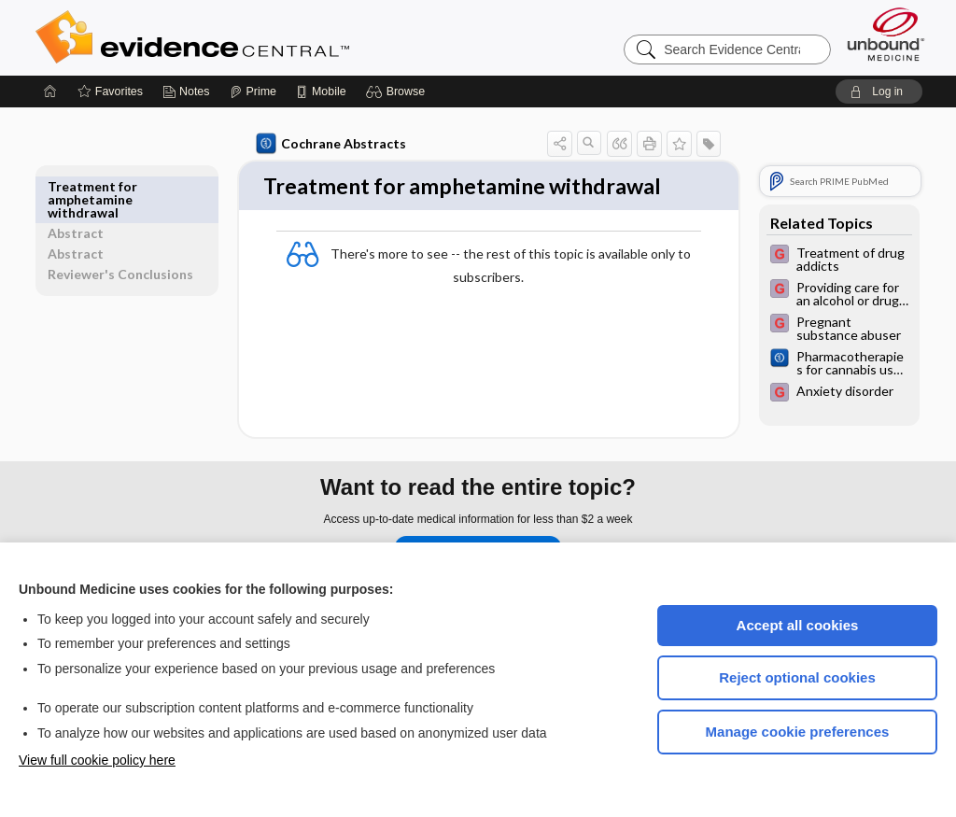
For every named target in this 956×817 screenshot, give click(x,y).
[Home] (50, 91)
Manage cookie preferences (798, 732)
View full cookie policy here (97, 760)
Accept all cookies (798, 625)
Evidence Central (267, 37)
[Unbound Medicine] (886, 34)
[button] (398, 91)
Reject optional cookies (797, 677)
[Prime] (253, 91)
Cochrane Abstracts (327, 144)
